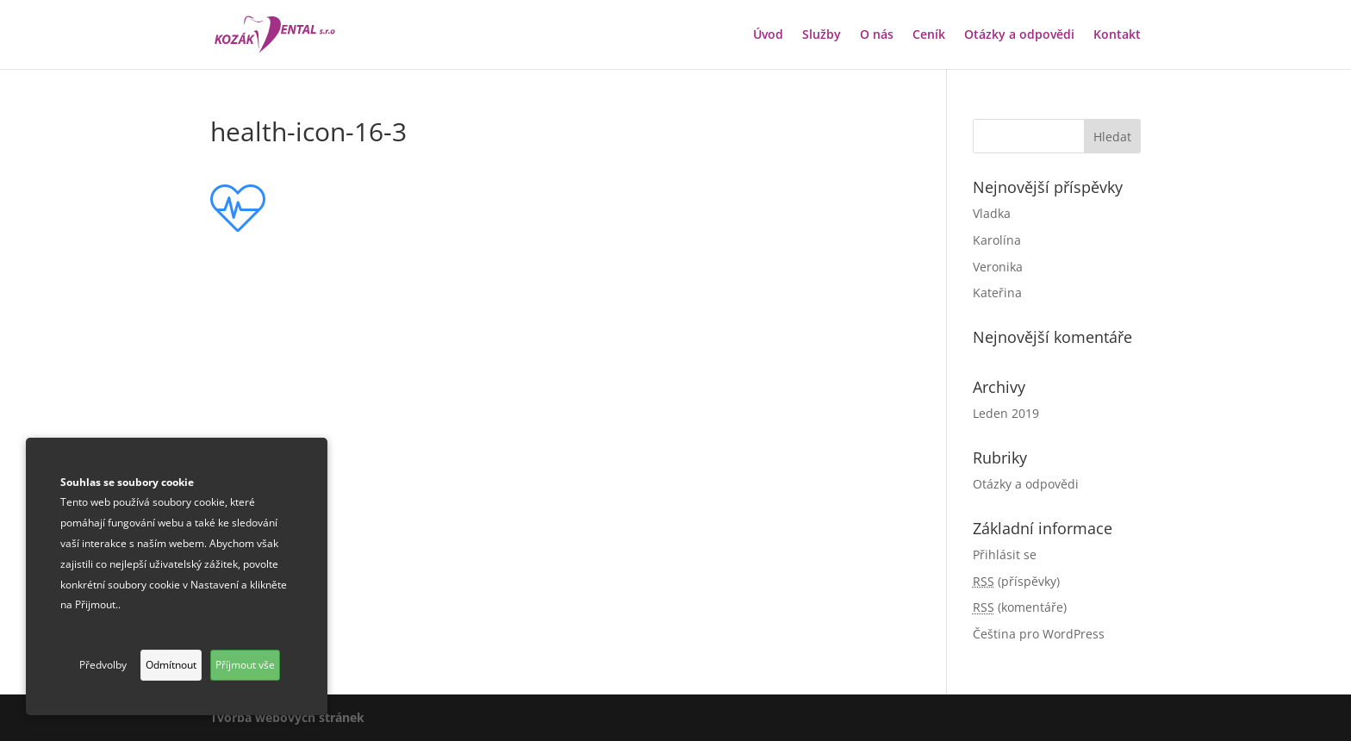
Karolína (997, 240)
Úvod (768, 35)
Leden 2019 (1006, 413)
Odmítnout (171, 664)
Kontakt (1117, 35)
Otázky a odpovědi (1019, 35)
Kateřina (997, 292)
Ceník (928, 35)
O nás (876, 35)
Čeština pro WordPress (1039, 634)
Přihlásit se (1005, 554)
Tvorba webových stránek (287, 717)
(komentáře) (1020, 607)
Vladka (992, 213)
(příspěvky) (1016, 581)
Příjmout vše (245, 664)
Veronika (998, 266)
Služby (821, 35)
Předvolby (103, 664)
